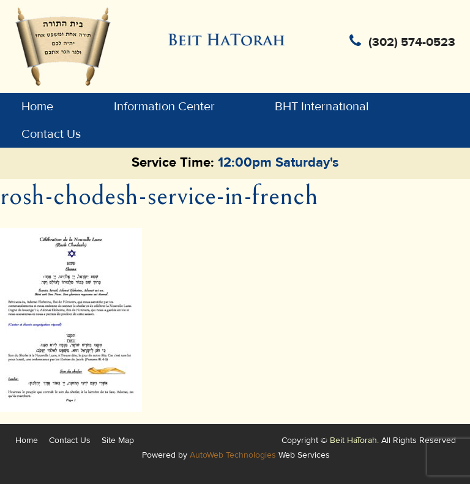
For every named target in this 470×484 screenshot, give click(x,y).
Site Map (118, 440)
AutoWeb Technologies (233, 455)
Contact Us (51, 134)
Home (37, 106)
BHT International (322, 106)
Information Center (164, 106)
